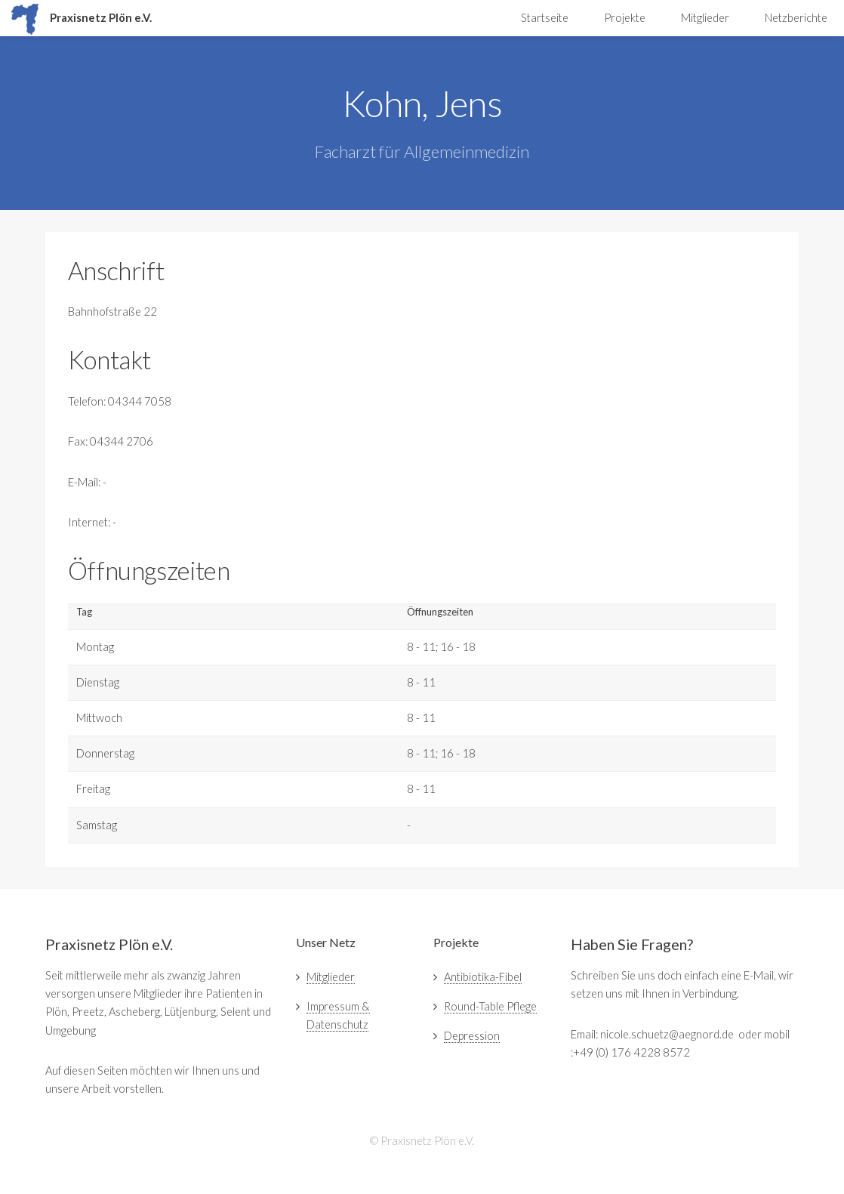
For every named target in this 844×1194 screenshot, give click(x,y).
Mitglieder (705, 17)
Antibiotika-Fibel (483, 976)
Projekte (624, 17)
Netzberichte (796, 17)
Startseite (544, 17)
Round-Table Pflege (490, 1006)
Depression (472, 1035)
